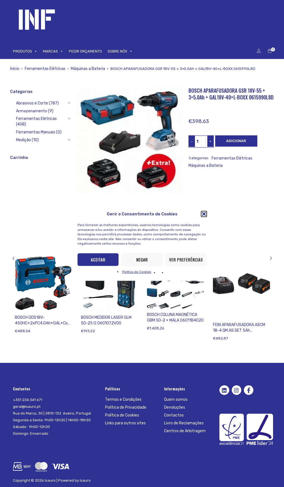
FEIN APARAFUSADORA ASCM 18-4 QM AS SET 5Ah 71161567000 (239, 330)
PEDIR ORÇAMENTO (85, 51)
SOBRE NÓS (120, 51)
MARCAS (53, 51)
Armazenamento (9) (27, 111)
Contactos (173, 415)
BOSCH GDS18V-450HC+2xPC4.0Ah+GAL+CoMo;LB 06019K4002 (43, 323)
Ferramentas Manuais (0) (32, 127)
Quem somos (175, 399)
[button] (204, 214)
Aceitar (98, 259)
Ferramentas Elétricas (43, 69)
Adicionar (236, 141)
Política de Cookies (136, 272)
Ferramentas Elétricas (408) (34, 119)
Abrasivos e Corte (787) (30, 103)
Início (14, 69)
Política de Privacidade (125, 407)
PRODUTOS (25, 51)
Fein (216, 317)
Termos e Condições (122, 399)
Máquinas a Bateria (85, 69)
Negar (142, 259)
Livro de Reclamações (183, 423)
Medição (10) (21, 135)
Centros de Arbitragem (184, 431)
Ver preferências (186, 259)
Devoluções (174, 407)
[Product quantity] (197, 141)
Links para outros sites (125, 423)
